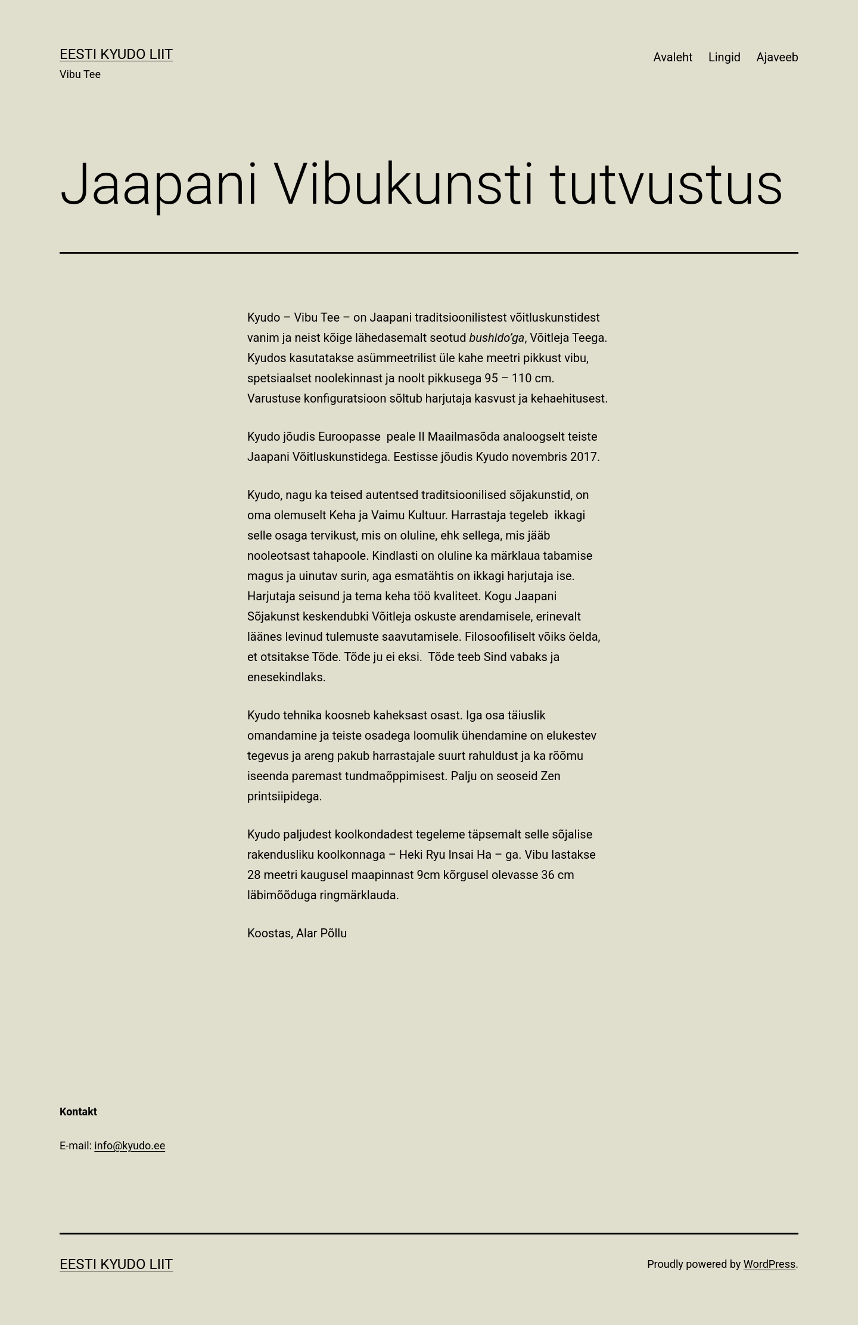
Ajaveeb (777, 57)
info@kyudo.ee (129, 1145)
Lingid (724, 57)
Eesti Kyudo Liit (116, 54)
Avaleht (673, 57)
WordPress (769, 1264)
